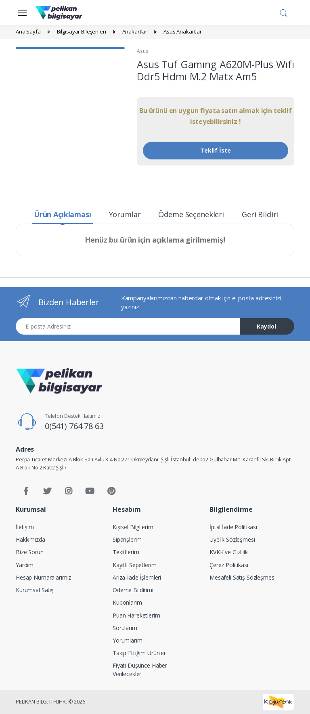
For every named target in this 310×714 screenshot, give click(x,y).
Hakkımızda (30, 539)
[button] (283, 12)
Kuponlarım (127, 602)
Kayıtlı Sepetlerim (134, 565)
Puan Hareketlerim (136, 615)
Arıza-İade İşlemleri (137, 577)
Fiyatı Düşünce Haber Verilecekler (140, 670)
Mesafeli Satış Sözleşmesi (242, 577)
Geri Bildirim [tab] (263, 214)
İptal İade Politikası (233, 527)
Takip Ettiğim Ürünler (139, 653)
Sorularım (125, 628)
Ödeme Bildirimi (133, 590)
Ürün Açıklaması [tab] (62, 214)
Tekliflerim (126, 552)
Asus (142, 51)
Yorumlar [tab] (125, 214)
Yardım (25, 565)
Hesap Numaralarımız (43, 577)
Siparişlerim (127, 539)
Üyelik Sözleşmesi (232, 539)
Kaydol (266, 326)
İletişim (25, 527)
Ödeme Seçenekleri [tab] (191, 214)
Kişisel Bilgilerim (133, 527)
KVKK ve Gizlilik (228, 552)
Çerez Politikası (228, 565)
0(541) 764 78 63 (74, 426)
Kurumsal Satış (35, 590)
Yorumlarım (127, 640)
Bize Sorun (30, 552)
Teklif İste (215, 150)
